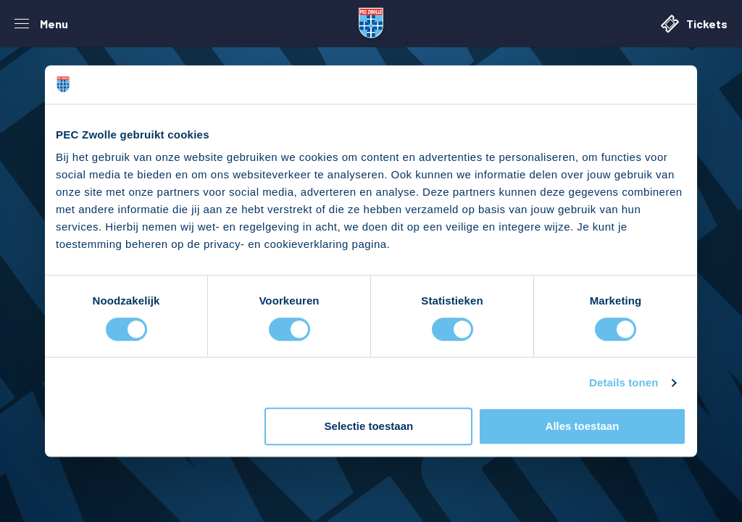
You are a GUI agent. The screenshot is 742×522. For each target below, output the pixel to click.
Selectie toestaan (369, 426)
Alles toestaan (583, 426)
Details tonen (623, 382)
